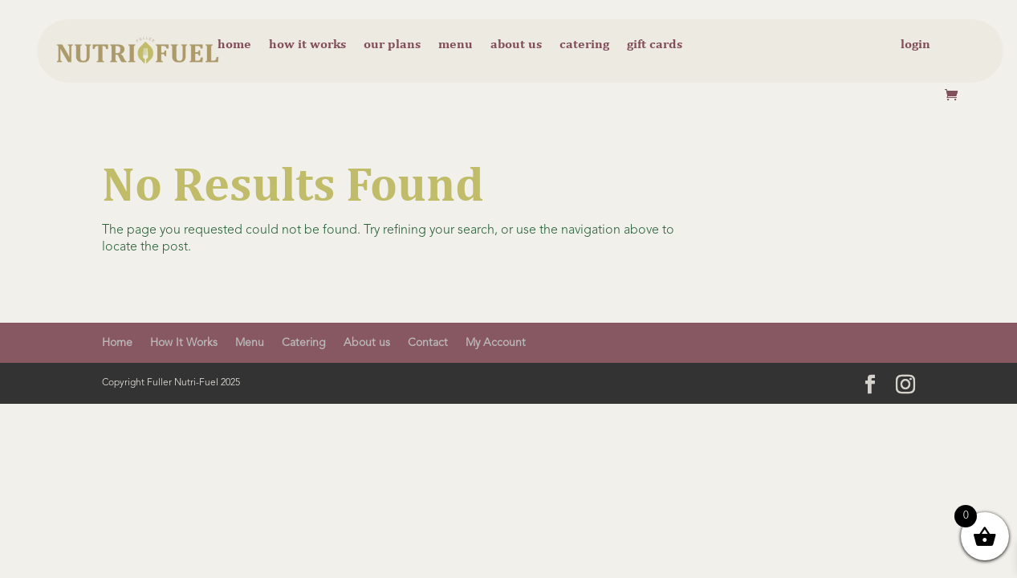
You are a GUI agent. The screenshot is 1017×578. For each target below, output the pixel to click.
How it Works (307, 45)
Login (915, 45)
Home (234, 45)
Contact (428, 342)
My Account (496, 342)
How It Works (184, 342)
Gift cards (654, 45)
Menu (455, 45)
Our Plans (392, 45)
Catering (584, 45)
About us (516, 45)
